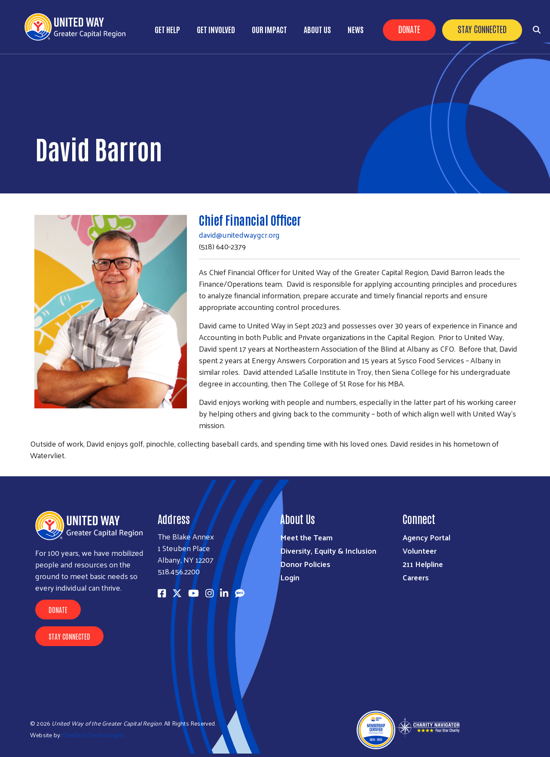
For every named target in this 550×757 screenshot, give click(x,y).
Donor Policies (305, 563)
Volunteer (420, 550)
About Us (317, 29)
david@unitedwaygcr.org (239, 234)
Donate (409, 28)
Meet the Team (306, 537)
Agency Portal (426, 537)
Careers (416, 577)
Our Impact (269, 29)
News (356, 29)
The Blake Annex (186, 536)
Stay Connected (482, 28)
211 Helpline (423, 563)
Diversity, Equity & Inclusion (328, 550)
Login (289, 577)
